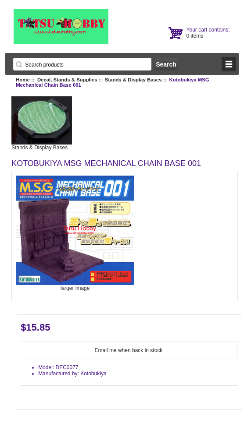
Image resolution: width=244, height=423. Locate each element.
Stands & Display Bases (133, 79)
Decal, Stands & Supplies (67, 79)
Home (23, 79)
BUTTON (229, 64)
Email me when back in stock (129, 350)
